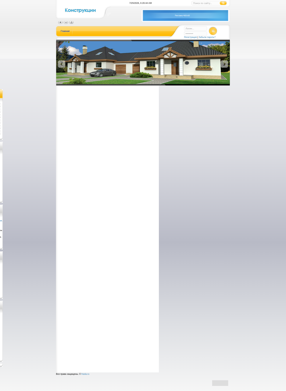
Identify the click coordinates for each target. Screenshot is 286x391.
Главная (65, 31)
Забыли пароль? (207, 37)
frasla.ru (85, 374)
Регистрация (190, 37)
